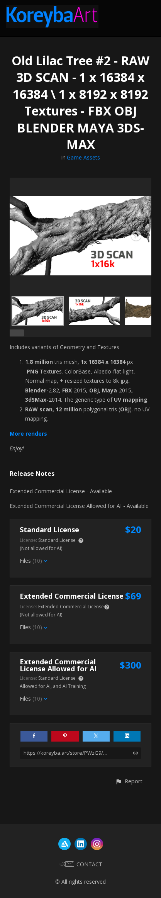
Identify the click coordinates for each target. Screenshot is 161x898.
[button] (129, 781)
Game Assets (83, 157)
